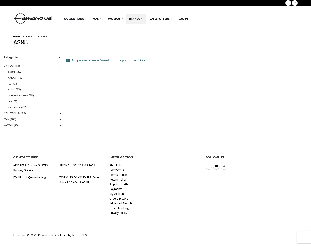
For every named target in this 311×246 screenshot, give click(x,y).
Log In (183, 19)
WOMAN (114, 19)
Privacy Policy (118, 213)
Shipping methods (121, 184)
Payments (116, 189)
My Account (117, 194)
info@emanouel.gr (35, 177)
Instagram (224, 166)
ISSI (9, 83)
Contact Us (116, 170)
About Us (115, 165)
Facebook (209, 166)
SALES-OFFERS (159, 19)
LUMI (10, 101)
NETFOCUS (79, 235)
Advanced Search (120, 203)
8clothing (12, 71)
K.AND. (11, 89)
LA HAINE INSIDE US (18, 95)
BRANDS (135, 19)
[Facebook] (288, 3)
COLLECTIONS (74, 19)
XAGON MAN (15, 107)
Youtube (216, 166)
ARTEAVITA (13, 77)
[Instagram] (295, 3)
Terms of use (118, 175)
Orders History (118, 198)
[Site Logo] (33, 19)
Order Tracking (119, 208)
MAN (96, 19)
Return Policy (118, 179)
